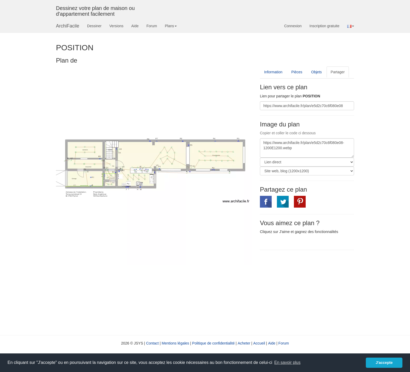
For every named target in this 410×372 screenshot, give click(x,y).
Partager (338, 72)
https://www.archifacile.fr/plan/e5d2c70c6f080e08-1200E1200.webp (307, 148)
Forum (151, 26)
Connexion (293, 26)
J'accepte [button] (384, 362)
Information (273, 72)
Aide (135, 26)
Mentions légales (175, 343)
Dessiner (94, 26)
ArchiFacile (67, 26)
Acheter (244, 343)
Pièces (296, 72)
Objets (316, 72)
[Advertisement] (304, 292)
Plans (170, 26)
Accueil (259, 343)
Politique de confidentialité (213, 343)
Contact (152, 343)
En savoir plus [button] (287, 362)
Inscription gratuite (324, 26)
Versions (116, 26)
